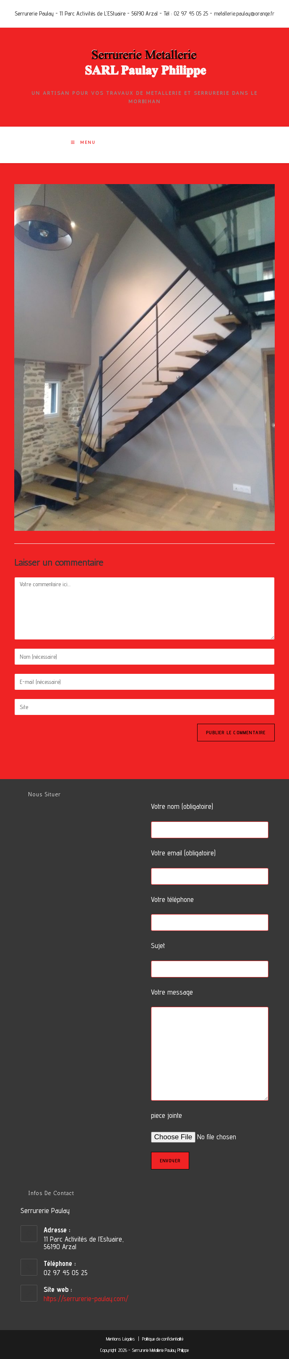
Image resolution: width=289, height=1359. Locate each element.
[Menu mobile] (83, 142)
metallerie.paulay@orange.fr (244, 13)
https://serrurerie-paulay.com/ (86, 1298)
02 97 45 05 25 (191, 13)
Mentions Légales (121, 1339)
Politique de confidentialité (162, 1339)
